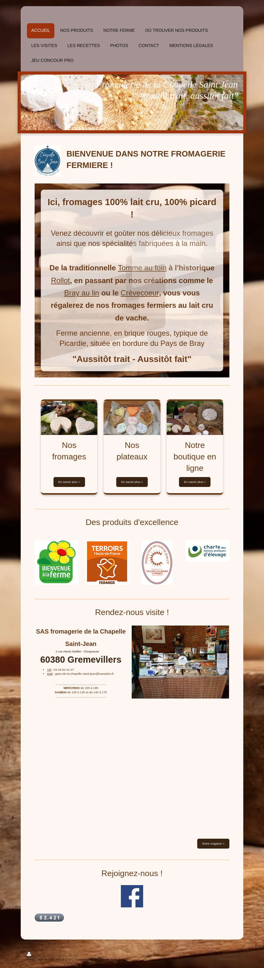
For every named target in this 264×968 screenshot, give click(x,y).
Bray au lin (81, 293)
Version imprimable (43, 955)
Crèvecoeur (140, 293)
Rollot (60, 280)
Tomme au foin (142, 268)
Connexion (230, 954)
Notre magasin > (213, 843)
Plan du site (69, 955)
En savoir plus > (69, 482)
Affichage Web (227, 958)
